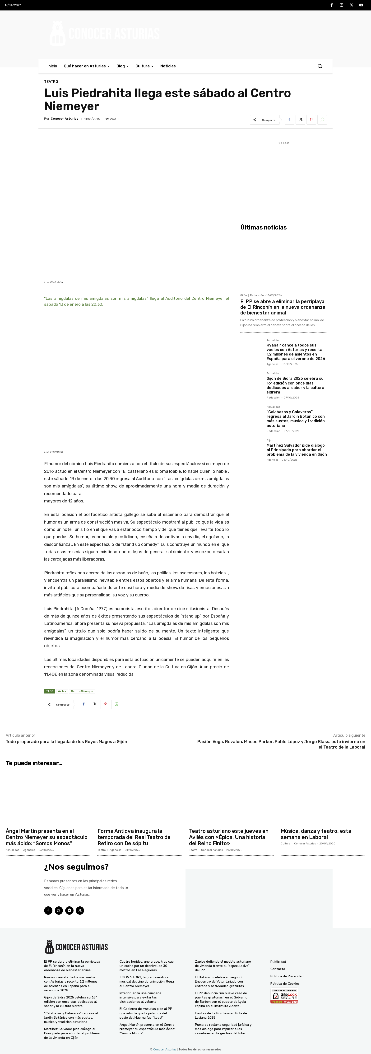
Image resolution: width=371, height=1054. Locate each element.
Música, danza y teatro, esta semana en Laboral (316, 834)
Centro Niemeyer (82, 691)
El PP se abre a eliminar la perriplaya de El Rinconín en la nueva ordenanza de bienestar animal (282, 307)
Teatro (51, 82)
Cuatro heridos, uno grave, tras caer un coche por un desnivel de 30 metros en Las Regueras (147, 965)
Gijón (243, 295)
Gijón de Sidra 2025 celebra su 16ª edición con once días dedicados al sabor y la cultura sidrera (295, 385)
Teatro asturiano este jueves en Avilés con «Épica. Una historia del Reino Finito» (229, 837)
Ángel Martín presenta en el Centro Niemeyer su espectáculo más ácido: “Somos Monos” (47, 837)
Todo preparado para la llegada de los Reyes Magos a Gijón (66, 741)
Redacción (257, 295)
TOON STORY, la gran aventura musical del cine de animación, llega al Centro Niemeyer (147, 981)
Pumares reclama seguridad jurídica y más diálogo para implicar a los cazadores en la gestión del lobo (223, 1028)
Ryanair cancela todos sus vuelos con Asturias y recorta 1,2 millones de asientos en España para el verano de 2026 (296, 352)
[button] (320, 66)
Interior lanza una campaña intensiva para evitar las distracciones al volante (140, 997)
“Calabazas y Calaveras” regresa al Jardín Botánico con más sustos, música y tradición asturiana (296, 419)
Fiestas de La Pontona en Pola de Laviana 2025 (221, 1015)
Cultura (285, 843)
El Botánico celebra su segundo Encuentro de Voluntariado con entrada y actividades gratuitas (219, 981)
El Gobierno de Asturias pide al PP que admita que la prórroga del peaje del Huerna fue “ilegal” (146, 1013)
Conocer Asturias (64, 118)
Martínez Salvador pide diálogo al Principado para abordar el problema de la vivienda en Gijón (297, 450)
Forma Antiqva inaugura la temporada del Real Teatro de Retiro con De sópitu (134, 837)
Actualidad (273, 340)
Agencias (272, 364)
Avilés (62, 691)
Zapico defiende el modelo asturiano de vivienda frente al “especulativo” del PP (223, 965)
